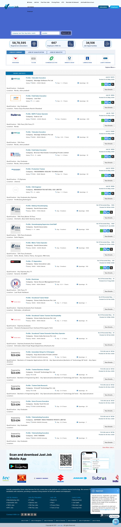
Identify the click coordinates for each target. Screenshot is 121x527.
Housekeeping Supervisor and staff (44, 224)
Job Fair (36, 2)
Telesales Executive (39, 132)
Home (29, 2)
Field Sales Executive (39, 96)
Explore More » (110, 67)
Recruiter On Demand (72, 2)
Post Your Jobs (45, 2)
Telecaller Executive (39, 78)
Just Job (60, 525)
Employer (30, 11)
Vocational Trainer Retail (40, 298)
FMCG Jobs (10, 505)
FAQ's (52, 502)
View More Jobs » (108, 447)
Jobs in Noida (96, 520)
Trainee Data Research (39, 385)
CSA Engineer (36, 187)
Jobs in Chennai (60, 520)
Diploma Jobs (32, 502)
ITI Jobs (31, 500)
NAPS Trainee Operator (40, 114)
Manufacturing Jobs (12, 500)
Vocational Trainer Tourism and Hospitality (46, 315)
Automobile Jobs (11, 502)
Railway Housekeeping (39, 206)
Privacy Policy (54, 505)
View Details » (109, 218)
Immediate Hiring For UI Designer (43, 352)
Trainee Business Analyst (40, 369)
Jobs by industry (56, 52)
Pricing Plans (56, 2)
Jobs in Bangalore (36, 520)
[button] (114, 516)
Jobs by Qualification (36, 52)
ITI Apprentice (37, 261)
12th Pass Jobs (33, 505)
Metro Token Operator (39, 243)
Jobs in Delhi (24, 520)
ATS (63, 2)
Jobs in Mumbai (48, 520)
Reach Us (53, 500)
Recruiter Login (77, 505)
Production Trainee (38, 169)
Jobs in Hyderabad (84, 520)
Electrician (35, 279)
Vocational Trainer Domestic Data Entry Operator (48, 333)
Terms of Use (54, 507)
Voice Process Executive (40, 401)
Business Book (77, 500)
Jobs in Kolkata (72, 520)
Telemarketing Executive (40, 417)
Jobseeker (103, 7)
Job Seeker (30, 7)
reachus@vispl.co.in (106, 509)
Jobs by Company (15, 52)
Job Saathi (87, 2)
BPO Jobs (9, 507)
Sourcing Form (76, 507)
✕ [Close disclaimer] (117, 491)
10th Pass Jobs (33, 507)
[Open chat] (115, 521)
